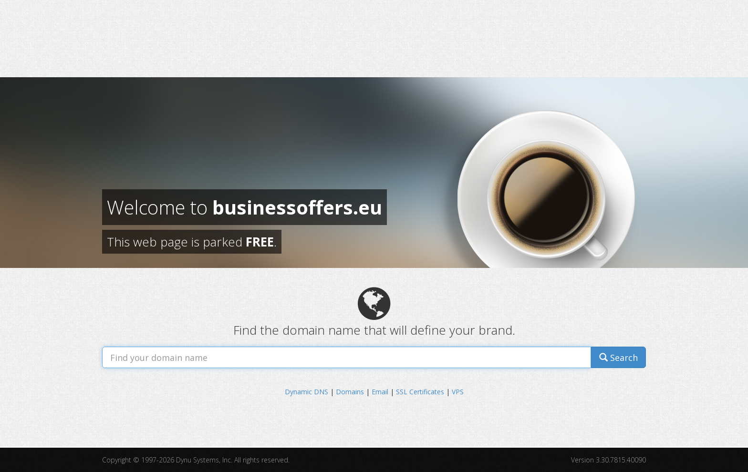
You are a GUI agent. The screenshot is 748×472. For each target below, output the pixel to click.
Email (380, 391)
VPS (458, 391)
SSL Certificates (420, 391)
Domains (350, 391)
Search (618, 357)
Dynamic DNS (306, 391)
